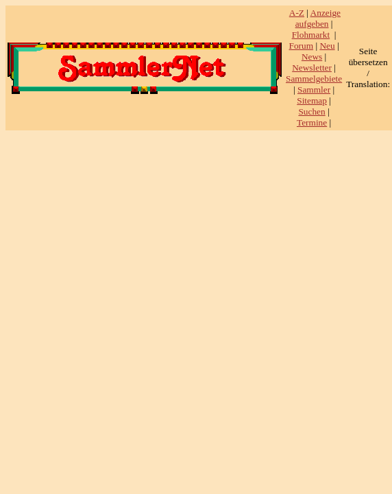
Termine (312, 122)
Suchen (311, 111)
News (312, 56)
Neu (326, 45)
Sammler (313, 89)
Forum (301, 45)
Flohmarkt (311, 35)
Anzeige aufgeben (318, 18)
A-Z (296, 13)
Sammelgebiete (314, 78)
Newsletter (312, 67)
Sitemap (312, 100)
